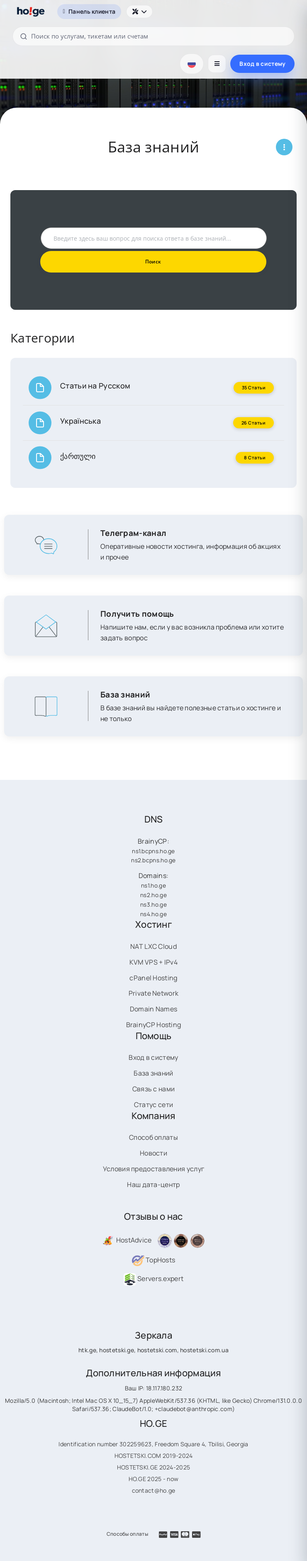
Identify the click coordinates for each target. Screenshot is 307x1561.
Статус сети (153, 1104)
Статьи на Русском (95, 386)
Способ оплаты (153, 1137)
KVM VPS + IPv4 (153, 962)
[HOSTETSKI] (31, 11)
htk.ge (87, 1350)
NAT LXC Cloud (153, 946)
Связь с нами (153, 1088)
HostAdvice (126, 1240)
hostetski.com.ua (204, 1350)
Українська (80, 421)
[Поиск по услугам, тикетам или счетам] (153, 36)
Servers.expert (154, 1278)
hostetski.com (157, 1350)
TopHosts (153, 1259)
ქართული (77, 456)
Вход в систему (262, 64)
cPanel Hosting (153, 977)
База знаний (153, 1073)
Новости (153, 1153)
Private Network (154, 993)
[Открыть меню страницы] (284, 147)
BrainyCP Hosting (153, 1024)
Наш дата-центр (153, 1184)
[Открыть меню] (217, 64)
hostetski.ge (116, 1350)
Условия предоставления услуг (153, 1168)
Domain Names (154, 1008)
